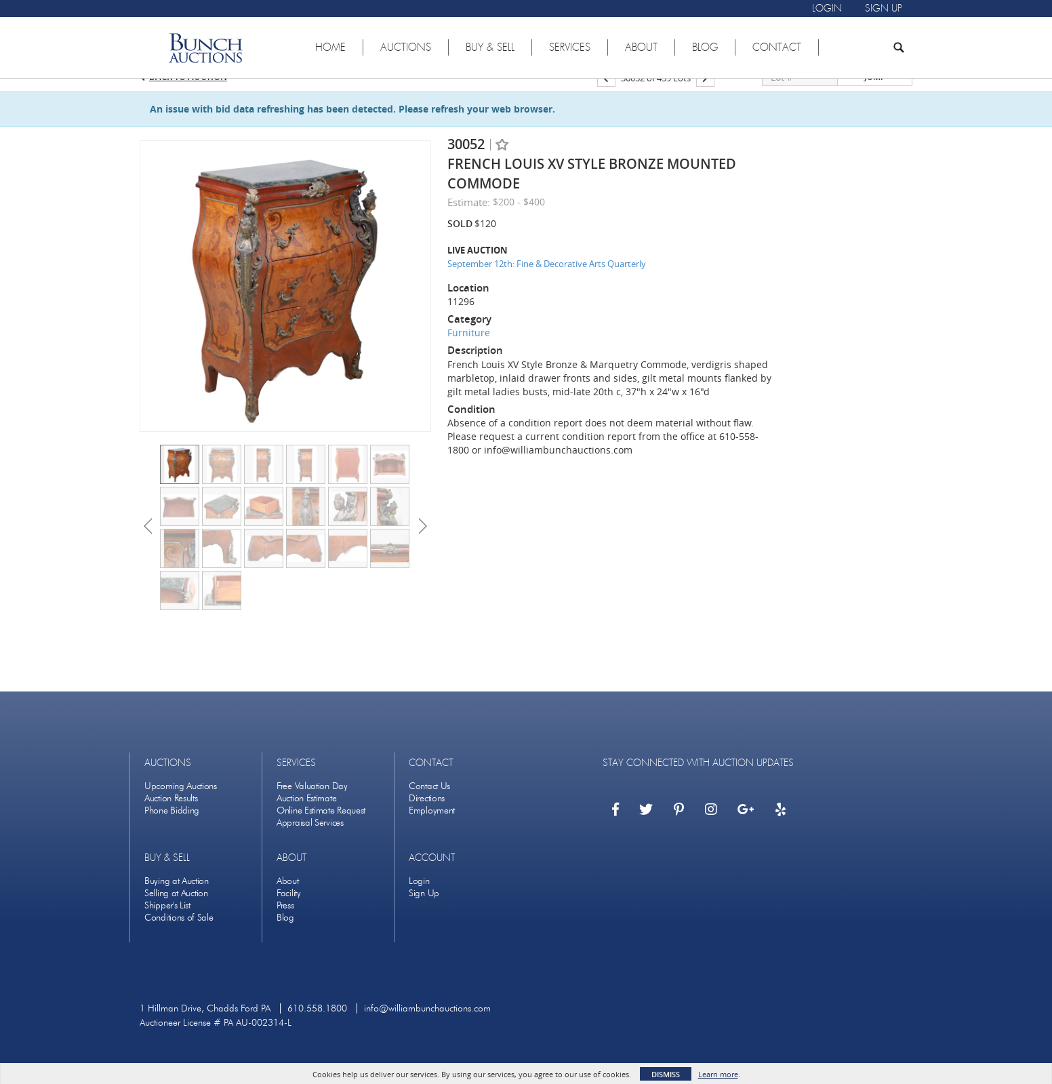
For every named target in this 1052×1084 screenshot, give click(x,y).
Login (419, 898)
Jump (874, 94)
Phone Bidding (171, 828)
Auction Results (171, 816)
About (288, 898)
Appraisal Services (310, 840)
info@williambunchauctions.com (427, 1026)
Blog (285, 935)
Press (285, 923)
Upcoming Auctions (180, 803)
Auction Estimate (306, 816)
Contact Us (429, 803)
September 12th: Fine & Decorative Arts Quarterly (546, 281)
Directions (427, 816)
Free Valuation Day (312, 803)
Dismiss (665, 1074)
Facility (289, 911)
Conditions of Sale (179, 935)
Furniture (468, 350)
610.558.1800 (317, 1026)
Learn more (718, 1074)
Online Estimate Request (321, 828)
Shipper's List (167, 923)
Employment (432, 828)
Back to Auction (188, 94)
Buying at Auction (176, 898)
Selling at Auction (176, 911)
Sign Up (424, 911)
